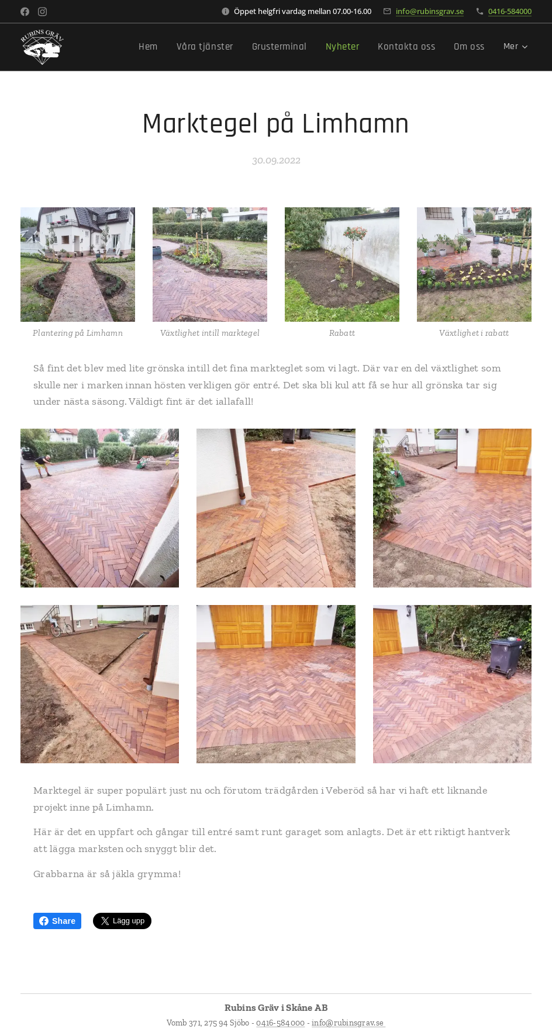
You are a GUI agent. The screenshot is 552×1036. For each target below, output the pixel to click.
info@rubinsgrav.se (430, 11)
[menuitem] (165, 47)
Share (57, 921)
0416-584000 (510, 11)
